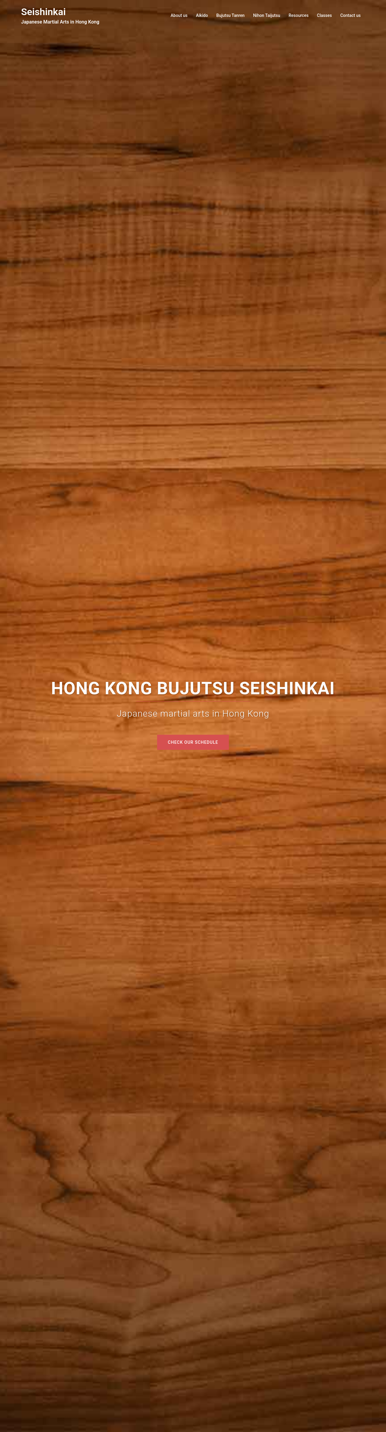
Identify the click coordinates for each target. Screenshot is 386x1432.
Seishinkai (43, 12)
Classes (324, 15)
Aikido (202, 15)
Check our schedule (193, 742)
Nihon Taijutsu (266, 15)
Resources (298, 15)
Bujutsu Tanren (230, 15)
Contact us (350, 15)
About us (179, 15)
